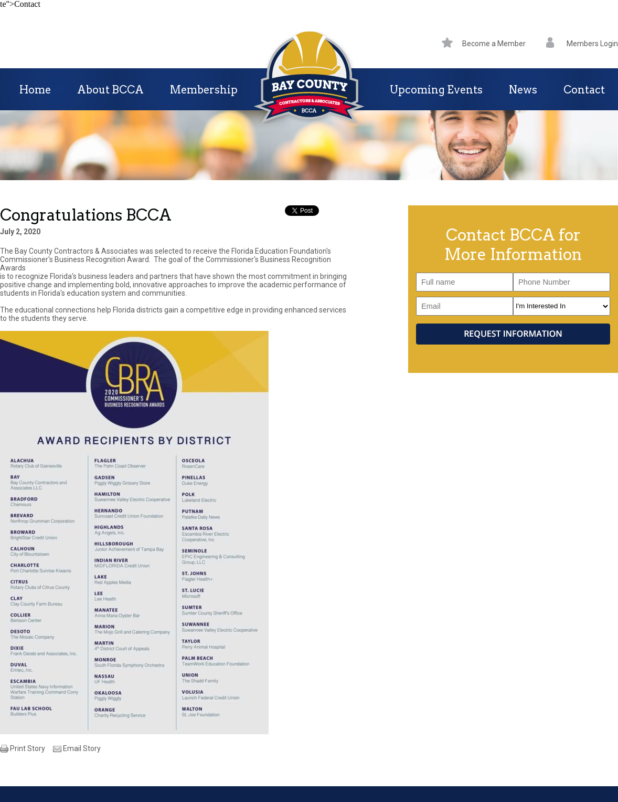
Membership (204, 90)
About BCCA (110, 90)
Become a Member (484, 43)
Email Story (82, 748)
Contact (584, 90)
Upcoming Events (436, 90)
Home (35, 90)
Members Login (582, 43)
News (523, 90)
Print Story (27, 748)
